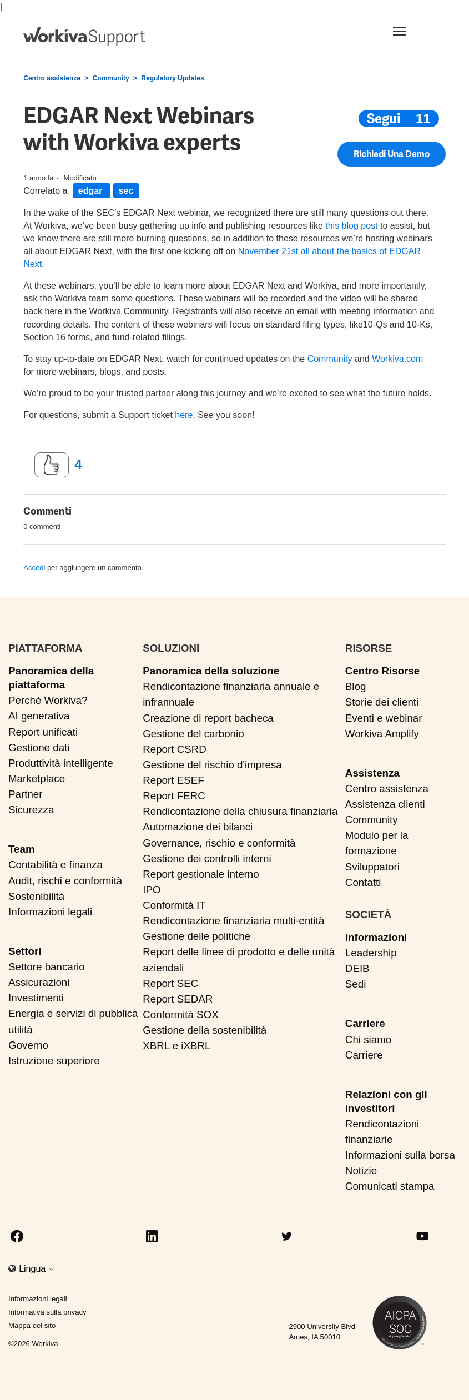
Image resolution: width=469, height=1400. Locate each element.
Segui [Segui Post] (383, 118)
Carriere (365, 1023)
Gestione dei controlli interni (207, 858)
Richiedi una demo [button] (392, 157)
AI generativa (39, 716)
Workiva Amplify (382, 733)
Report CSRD (174, 749)
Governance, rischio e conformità (219, 843)
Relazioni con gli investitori (386, 1101)
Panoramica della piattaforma (51, 678)
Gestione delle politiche (196, 936)
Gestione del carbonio (193, 733)
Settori (24, 951)
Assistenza (372, 773)
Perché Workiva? (47, 700)
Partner (25, 794)
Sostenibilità (36, 896)
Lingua (37, 1268)
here (184, 415)
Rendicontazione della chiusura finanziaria (240, 811)
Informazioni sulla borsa (400, 1155)
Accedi (34, 567)
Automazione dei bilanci (198, 827)
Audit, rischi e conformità (65, 881)
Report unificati (43, 732)
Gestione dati (39, 747)
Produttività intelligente (60, 763)
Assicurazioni (38, 982)
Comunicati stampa (389, 1186)
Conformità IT (174, 905)
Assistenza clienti (385, 804)
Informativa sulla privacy (47, 1312)
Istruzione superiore (54, 1060)
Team (21, 849)
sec (126, 190)
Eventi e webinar (383, 718)
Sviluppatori (372, 867)
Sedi (355, 984)
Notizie (361, 1170)
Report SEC (170, 983)
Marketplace (36, 778)
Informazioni (376, 937)
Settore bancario (46, 967)
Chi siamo (368, 1039)
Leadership (371, 953)
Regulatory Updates (172, 78)
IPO (151, 889)
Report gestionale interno (201, 874)
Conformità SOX (181, 1014)
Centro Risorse (382, 671)
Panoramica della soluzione (211, 671)
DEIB (357, 968)
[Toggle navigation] (412, 31)
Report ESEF (173, 780)
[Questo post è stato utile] (51, 465)
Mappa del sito (32, 1325)
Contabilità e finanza (55, 864)
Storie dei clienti (381, 702)
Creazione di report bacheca (208, 718)
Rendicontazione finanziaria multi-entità (233, 920)
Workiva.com (397, 359)
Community (111, 78)
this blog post (351, 225)
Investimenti (36, 998)
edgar (91, 190)
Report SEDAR (178, 999)
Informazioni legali (50, 912)
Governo (28, 1045)
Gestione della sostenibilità (204, 1030)
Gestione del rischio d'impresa (212, 764)
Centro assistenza (51, 78)
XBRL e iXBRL (176, 1045)
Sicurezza (31, 809)
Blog (355, 686)
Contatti (363, 882)
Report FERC (174, 796)
